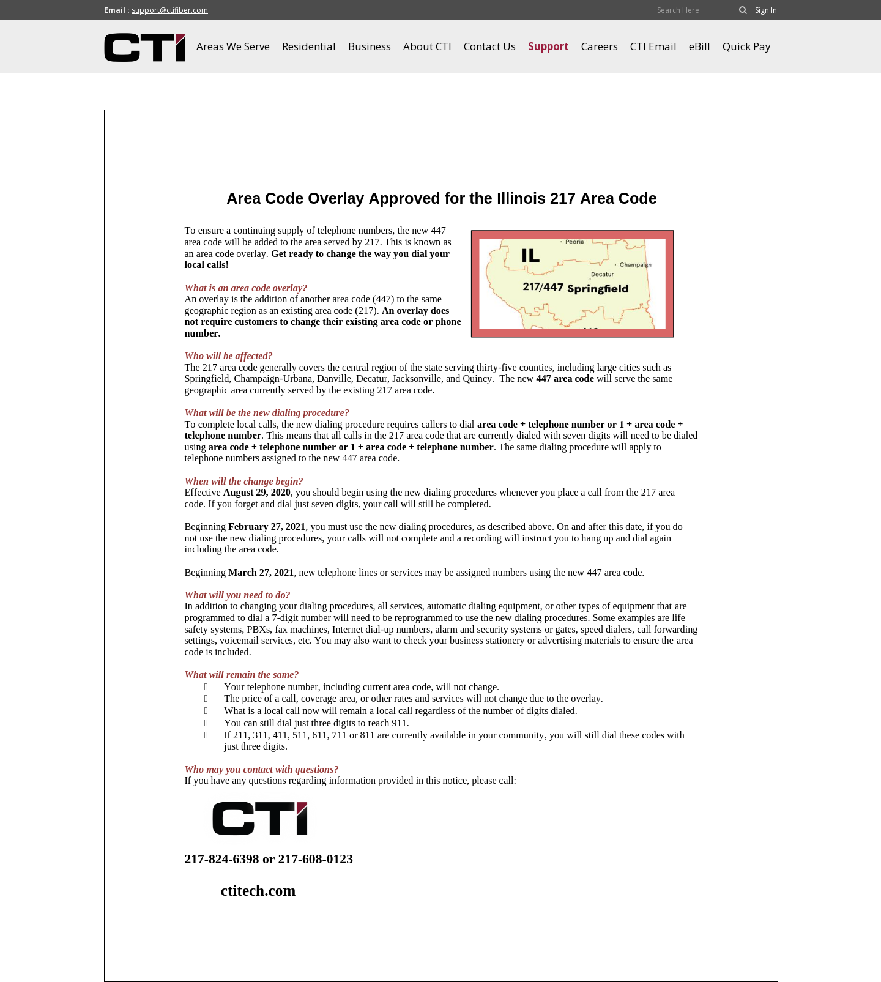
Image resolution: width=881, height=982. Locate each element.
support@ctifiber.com (170, 10)
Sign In (766, 10)
